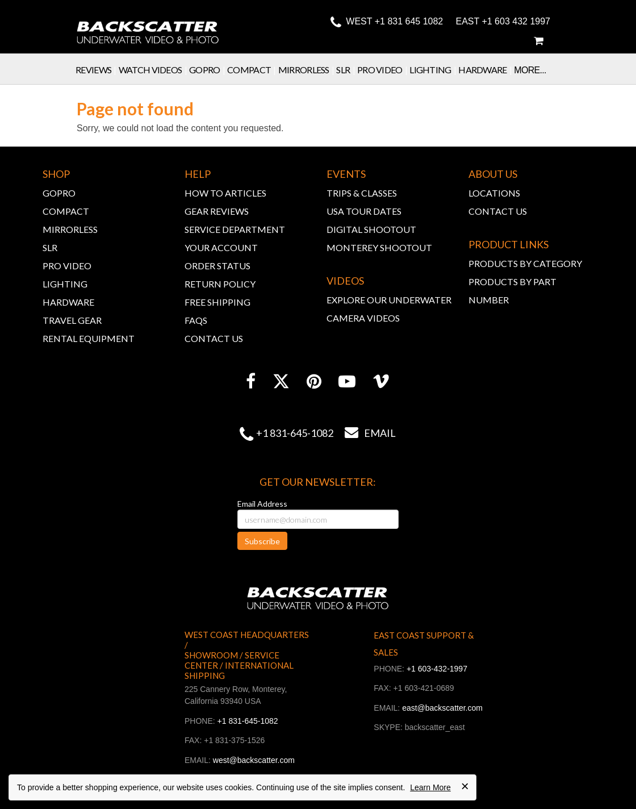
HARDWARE (68, 302)
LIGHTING (65, 283)
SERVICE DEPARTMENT (235, 229)
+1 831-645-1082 (294, 433)
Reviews (97, 69)
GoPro (208, 69)
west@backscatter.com (254, 760)
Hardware (486, 69)
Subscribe (262, 541)
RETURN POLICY (220, 283)
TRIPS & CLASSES (362, 192)
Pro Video (383, 69)
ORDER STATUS (217, 265)
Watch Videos (154, 69)
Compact (252, 69)
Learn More (430, 787)
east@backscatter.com (442, 707)
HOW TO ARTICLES (225, 192)
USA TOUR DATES (364, 211)
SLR (346, 69)
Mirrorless (307, 69)
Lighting (433, 69)
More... (530, 70)
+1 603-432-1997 (437, 668)
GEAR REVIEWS (217, 211)
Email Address (262, 503)
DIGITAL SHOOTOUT (371, 229)
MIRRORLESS (70, 229)
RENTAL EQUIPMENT (89, 338)
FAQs (196, 320)
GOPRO (59, 192)
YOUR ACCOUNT (221, 247)
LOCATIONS (494, 192)
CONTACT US (214, 338)
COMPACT (66, 211)
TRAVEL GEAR (72, 320)
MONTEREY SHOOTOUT (379, 247)
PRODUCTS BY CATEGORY (525, 263)
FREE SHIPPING (217, 302)
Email (364, 433)
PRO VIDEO (67, 265)
